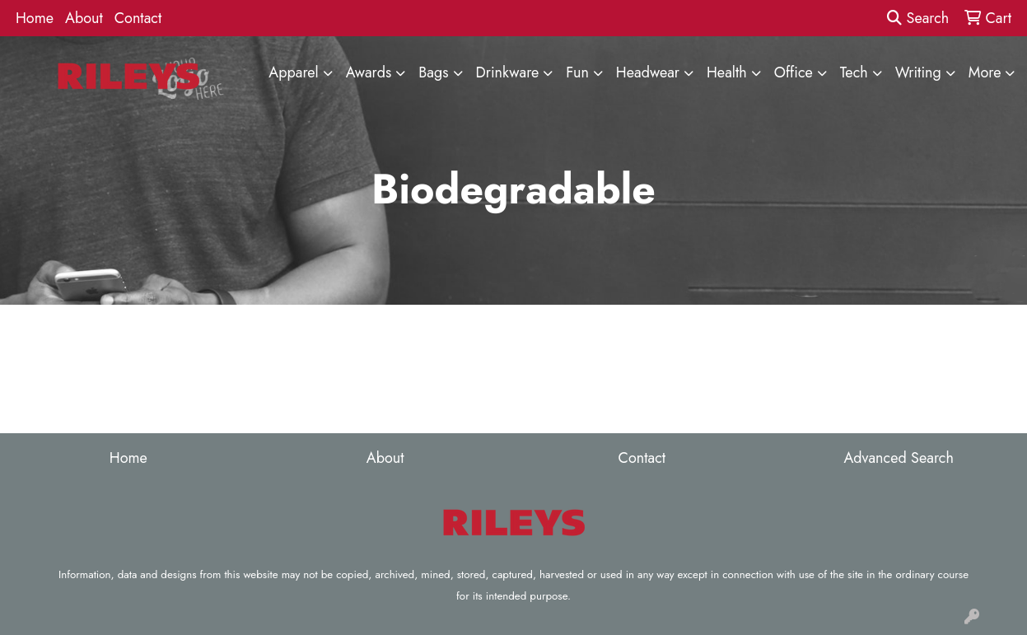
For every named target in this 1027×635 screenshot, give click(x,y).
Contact (138, 18)
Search (918, 18)
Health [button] (727, 72)
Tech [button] (854, 72)
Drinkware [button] (507, 72)
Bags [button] (433, 72)
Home (35, 18)
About (84, 18)
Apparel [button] (293, 72)
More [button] (985, 72)
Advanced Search (898, 458)
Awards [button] (369, 72)
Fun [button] (577, 72)
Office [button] (793, 72)
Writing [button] (918, 72)
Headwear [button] (647, 72)
